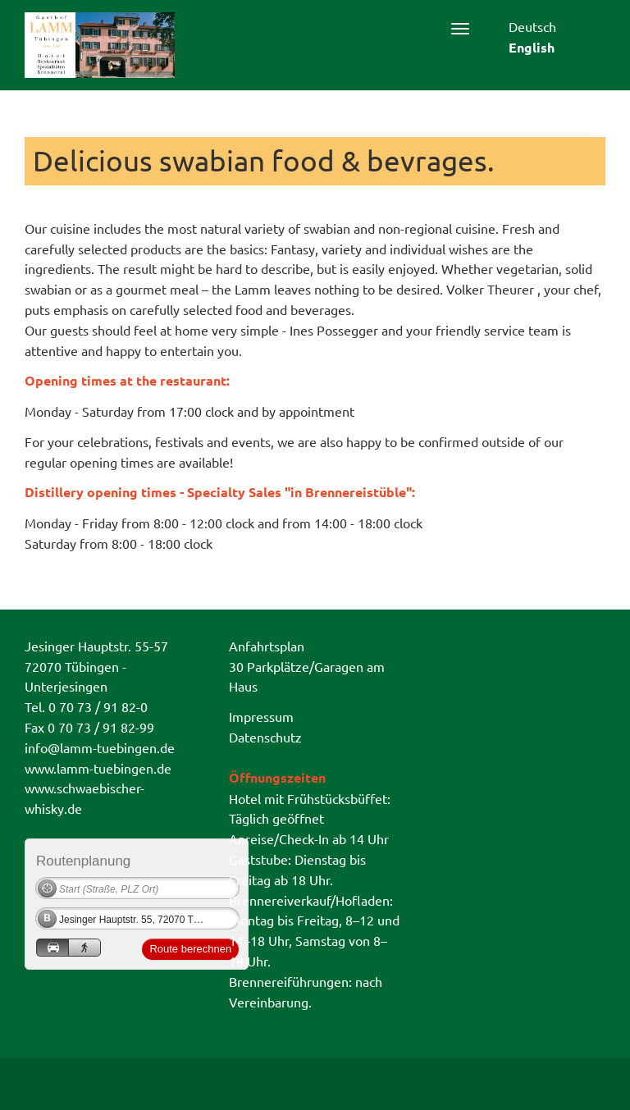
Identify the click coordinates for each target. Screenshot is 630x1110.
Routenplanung (83, 860)
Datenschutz (265, 737)
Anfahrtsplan (266, 645)
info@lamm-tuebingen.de (100, 747)
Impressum (261, 716)
